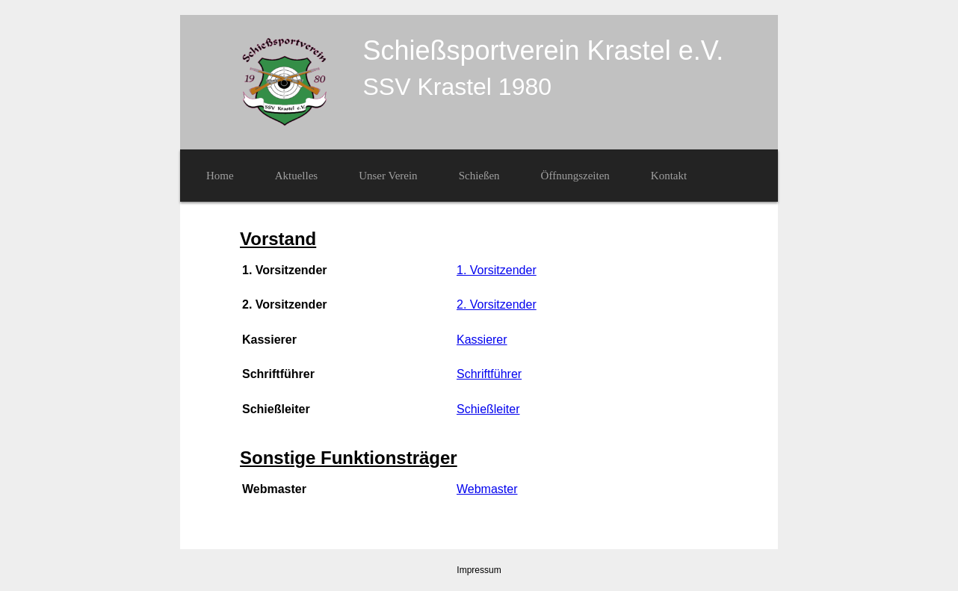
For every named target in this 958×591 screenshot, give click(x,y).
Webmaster (487, 489)
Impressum (479, 570)
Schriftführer (489, 374)
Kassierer (482, 339)
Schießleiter (488, 409)
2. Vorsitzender (497, 304)
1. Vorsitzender (497, 270)
